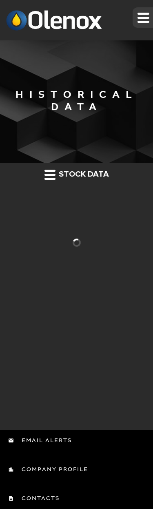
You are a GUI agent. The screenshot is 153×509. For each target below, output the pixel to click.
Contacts (40, 498)
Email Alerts (46, 440)
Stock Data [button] (76, 174)
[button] (143, 17)
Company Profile (54, 469)
